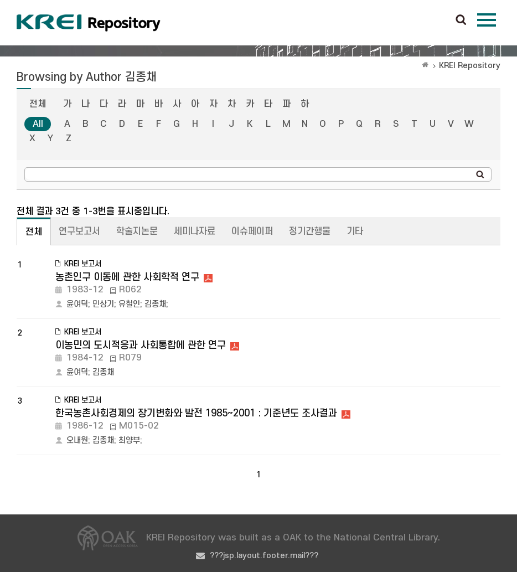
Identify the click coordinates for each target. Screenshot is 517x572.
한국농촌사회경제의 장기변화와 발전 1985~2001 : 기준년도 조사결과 (196, 413)
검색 (461, 20)
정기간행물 (309, 231)
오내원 (77, 440)
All (38, 124)
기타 (355, 231)
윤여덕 (77, 304)
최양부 (129, 440)
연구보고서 (79, 231)
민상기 (103, 304)
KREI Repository (469, 65)
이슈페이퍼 (252, 231)
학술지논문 (137, 231)
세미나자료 (194, 231)
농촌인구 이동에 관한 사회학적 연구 (127, 277)
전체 (37, 104)
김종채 (155, 304)
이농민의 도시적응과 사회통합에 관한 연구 (140, 345)
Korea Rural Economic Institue (89, 22)
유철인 (129, 304)
